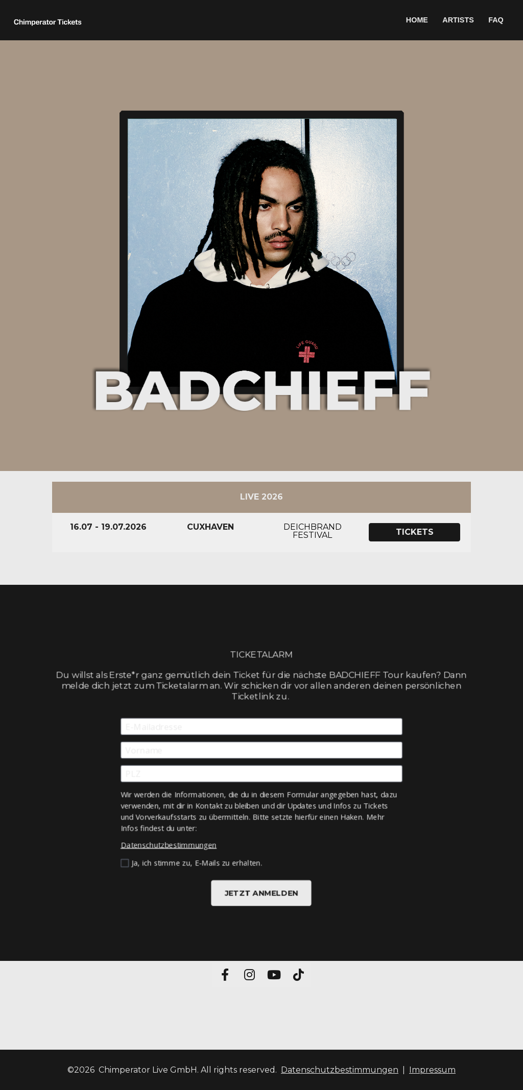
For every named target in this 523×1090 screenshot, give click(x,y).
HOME (417, 20)
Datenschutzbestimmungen (171, 843)
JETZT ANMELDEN (261, 890)
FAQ (496, 20)
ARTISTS (458, 20)
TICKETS (415, 532)
